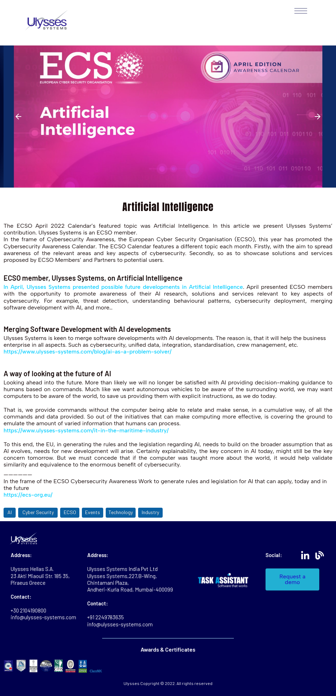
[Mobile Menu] (297, 11)
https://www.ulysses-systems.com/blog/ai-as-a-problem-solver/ (88, 351)
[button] (18, 116)
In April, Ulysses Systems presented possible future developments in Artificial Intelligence (123, 287)
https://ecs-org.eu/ (28, 494)
